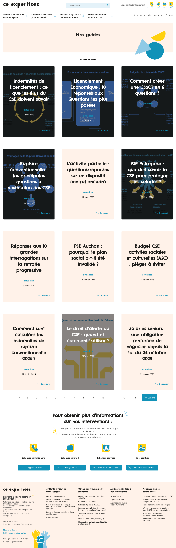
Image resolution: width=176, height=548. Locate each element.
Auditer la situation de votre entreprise (13, 16)
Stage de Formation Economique (156, 505)
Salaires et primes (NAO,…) (89, 505)
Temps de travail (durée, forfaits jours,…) (91, 514)
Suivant (151, 397)
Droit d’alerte (115, 496)
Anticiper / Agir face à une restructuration (70, 16)
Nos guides (158, 15)
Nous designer (52, 517)
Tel (152, 5)
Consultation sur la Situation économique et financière (58, 501)
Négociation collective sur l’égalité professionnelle (92, 523)
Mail (158, 5)
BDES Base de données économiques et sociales (153, 514)
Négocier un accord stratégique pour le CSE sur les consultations (156, 509)
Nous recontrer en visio (108, 467)
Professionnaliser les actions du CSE (97, 16)
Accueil (83, 59)
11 (114, 397)
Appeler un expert (35, 467)
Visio (164, 5)
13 (135, 397)
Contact (169, 15)
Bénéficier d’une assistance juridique (154, 520)
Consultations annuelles (56, 496)
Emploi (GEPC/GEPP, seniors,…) (91, 519)
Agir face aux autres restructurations (118, 504)
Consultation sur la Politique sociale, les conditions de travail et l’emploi (60, 507)
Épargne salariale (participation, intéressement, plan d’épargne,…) (92, 509)
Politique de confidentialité (14, 533)
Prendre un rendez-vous (144, 467)
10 (103, 397)
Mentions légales (10, 530)
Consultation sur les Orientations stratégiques (60, 513)
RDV (171, 5)
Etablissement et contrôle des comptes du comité (155, 501)
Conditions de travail (87, 502)
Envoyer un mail (71, 467)
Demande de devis (142, 15)
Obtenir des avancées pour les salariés (42, 16)
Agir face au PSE (117, 500)
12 (124, 397)
